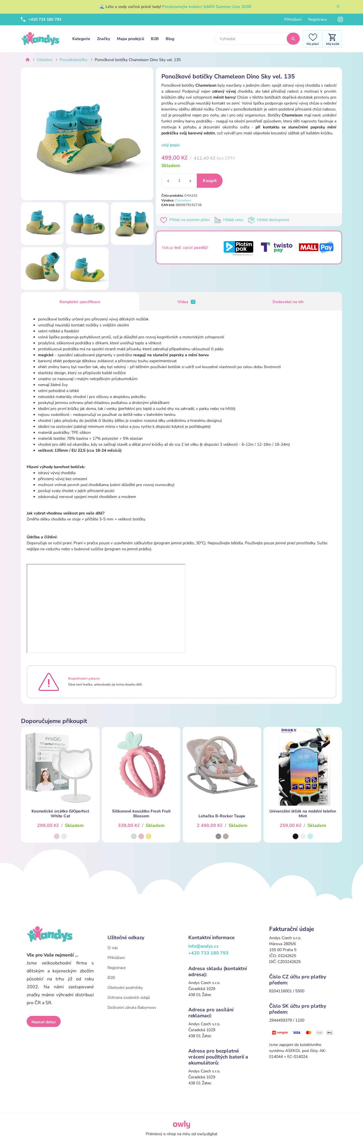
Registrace (317, 19)
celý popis (170, 145)
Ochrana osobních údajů (128, 997)
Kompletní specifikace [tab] (80, 302)
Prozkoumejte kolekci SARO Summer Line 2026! (206, 6)
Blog (170, 38)
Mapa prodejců (130, 38)
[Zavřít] (338, 7)
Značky (103, 38)
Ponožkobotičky (73, 59)
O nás (112, 948)
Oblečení (44, 59)
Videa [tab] (187, 302)
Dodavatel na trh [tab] (288, 302)
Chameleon (183, 200)
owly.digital (207, 1134)
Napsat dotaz (43, 1022)
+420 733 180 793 (41, 19)
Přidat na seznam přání (186, 219)
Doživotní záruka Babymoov (131, 1007)
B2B (155, 38)
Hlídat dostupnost (269, 219)
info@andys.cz (203, 946)
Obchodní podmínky (125, 987)
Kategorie (81, 38)
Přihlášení (292, 19)
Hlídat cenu (229, 219)
